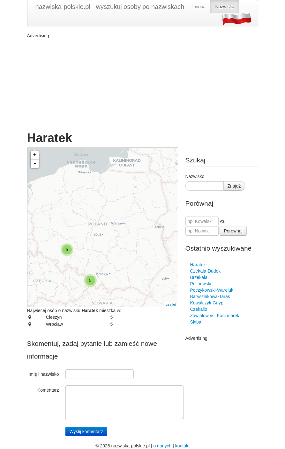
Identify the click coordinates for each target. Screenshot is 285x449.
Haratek (198, 264)
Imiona (199, 6)
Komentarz (48, 390)
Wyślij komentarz (86, 431)
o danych (162, 445)
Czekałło (198, 309)
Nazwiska (224, 6)
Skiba (195, 321)
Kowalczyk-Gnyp (206, 302)
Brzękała (198, 277)
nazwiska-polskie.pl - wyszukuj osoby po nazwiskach (109, 6)
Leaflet (171, 304)
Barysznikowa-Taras (210, 296)
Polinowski (200, 283)
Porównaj (233, 230)
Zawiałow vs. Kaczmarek (214, 315)
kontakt (182, 445)
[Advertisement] (142, 83)
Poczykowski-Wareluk (212, 290)
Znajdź (234, 186)
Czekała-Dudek (205, 271)
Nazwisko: (195, 176)
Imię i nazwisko (44, 374)
